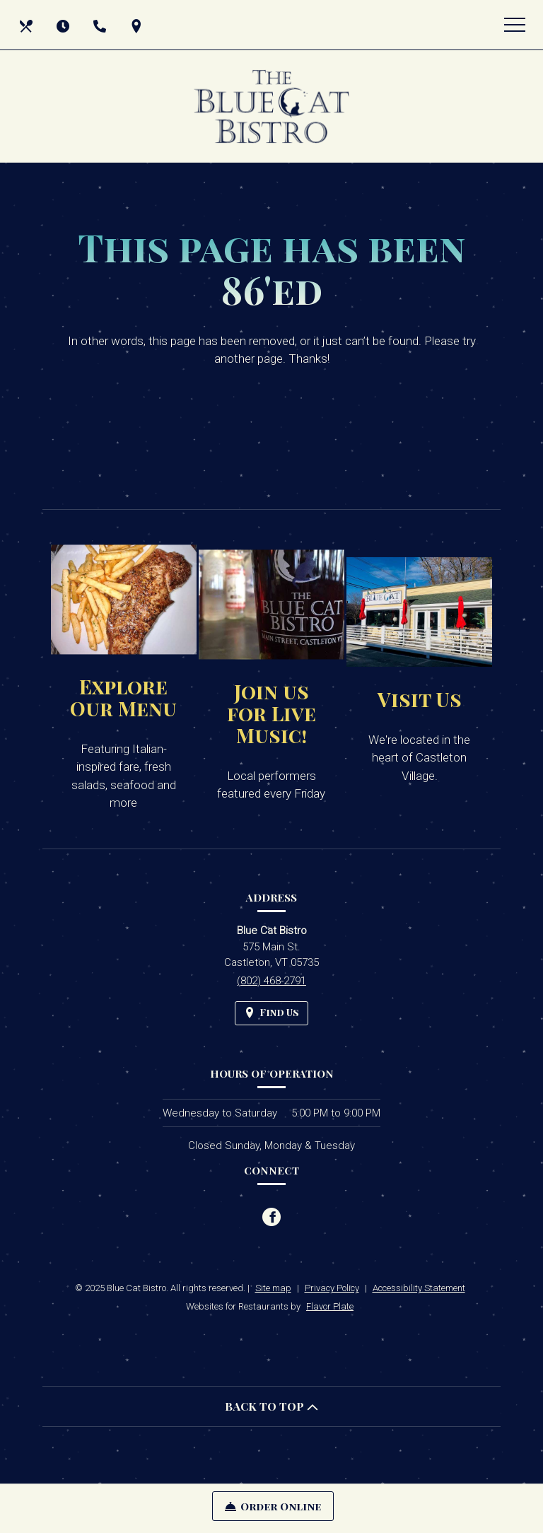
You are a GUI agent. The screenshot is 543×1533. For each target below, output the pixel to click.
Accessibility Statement (419, 1288)
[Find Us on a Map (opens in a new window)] (138, 24)
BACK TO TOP (271, 1406)
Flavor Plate (330, 1306)
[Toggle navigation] (514, 24)
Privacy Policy (332, 1288)
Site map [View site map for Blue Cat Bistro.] (273, 1288)
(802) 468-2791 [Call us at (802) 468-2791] (271, 980)
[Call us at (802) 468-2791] (101, 24)
